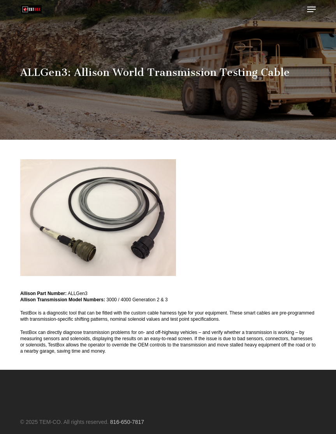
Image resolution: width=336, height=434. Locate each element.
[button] (311, 9)
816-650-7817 (127, 422)
